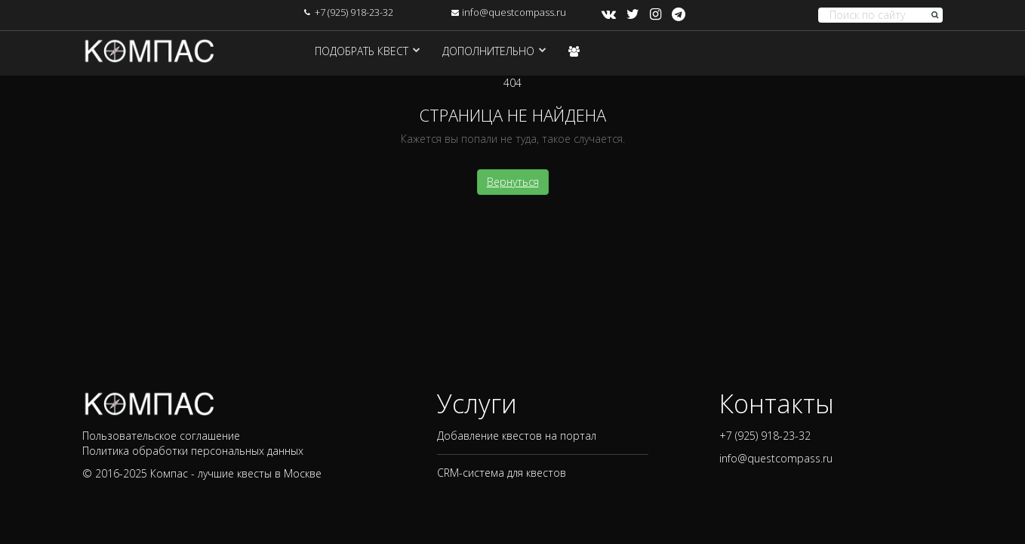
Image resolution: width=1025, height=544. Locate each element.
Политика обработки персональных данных (192, 451)
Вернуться (513, 182)
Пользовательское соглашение (161, 435)
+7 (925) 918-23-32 (354, 12)
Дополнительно (488, 51)
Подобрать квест (361, 51)
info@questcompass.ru (514, 12)
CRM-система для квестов (501, 472)
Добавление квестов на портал (516, 435)
